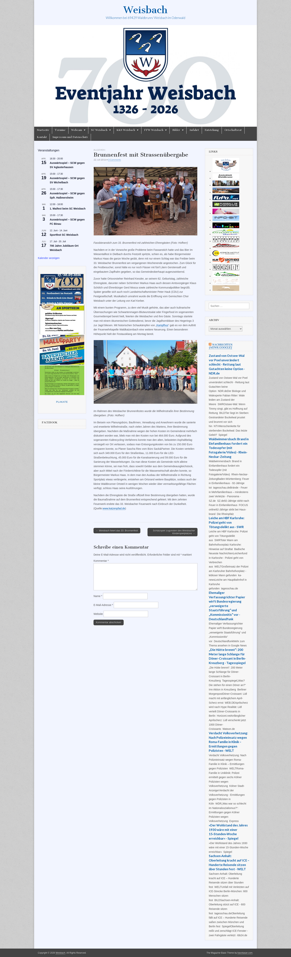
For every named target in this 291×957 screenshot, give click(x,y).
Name (98, 596)
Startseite (43, 130)
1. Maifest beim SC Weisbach (68, 208)
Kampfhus (162, 325)
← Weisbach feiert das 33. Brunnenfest (117, 530)
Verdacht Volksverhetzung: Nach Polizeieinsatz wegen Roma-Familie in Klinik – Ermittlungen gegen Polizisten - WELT (228, 742)
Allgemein (99, 150)
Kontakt (42, 137)
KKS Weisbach (126, 130)
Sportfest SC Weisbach (64, 234)
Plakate (62, 401)
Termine (60, 130)
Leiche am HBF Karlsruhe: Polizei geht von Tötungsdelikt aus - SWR (226, 522)
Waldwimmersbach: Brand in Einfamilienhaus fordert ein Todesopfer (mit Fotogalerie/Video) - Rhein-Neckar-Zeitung (229, 448)
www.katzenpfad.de (114, 508)
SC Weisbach (99, 130)
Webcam (76, 130)
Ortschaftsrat (233, 130)
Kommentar (101, 560)
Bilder (176, 130)
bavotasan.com (245, 953)
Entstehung (212, 130)
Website (98, 613)
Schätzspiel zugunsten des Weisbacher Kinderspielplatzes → (174, 532)
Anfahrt (194, 130)
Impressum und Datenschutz (70, 137)
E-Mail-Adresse (103, 605)
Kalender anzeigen (49, 258)
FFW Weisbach (153, 130)
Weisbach (145, 10)
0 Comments (114, 159)
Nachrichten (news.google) (221, 346)
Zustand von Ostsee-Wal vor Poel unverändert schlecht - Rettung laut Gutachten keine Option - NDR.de (227, 364)
